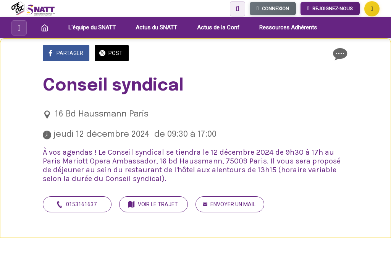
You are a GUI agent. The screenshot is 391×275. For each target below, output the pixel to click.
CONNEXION (273, 8)
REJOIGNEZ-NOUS (330, 8)
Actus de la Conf (218, 27)
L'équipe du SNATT (92, 27)
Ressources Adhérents (288, 27)
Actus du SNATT (156, 27)
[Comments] (339, 54)
